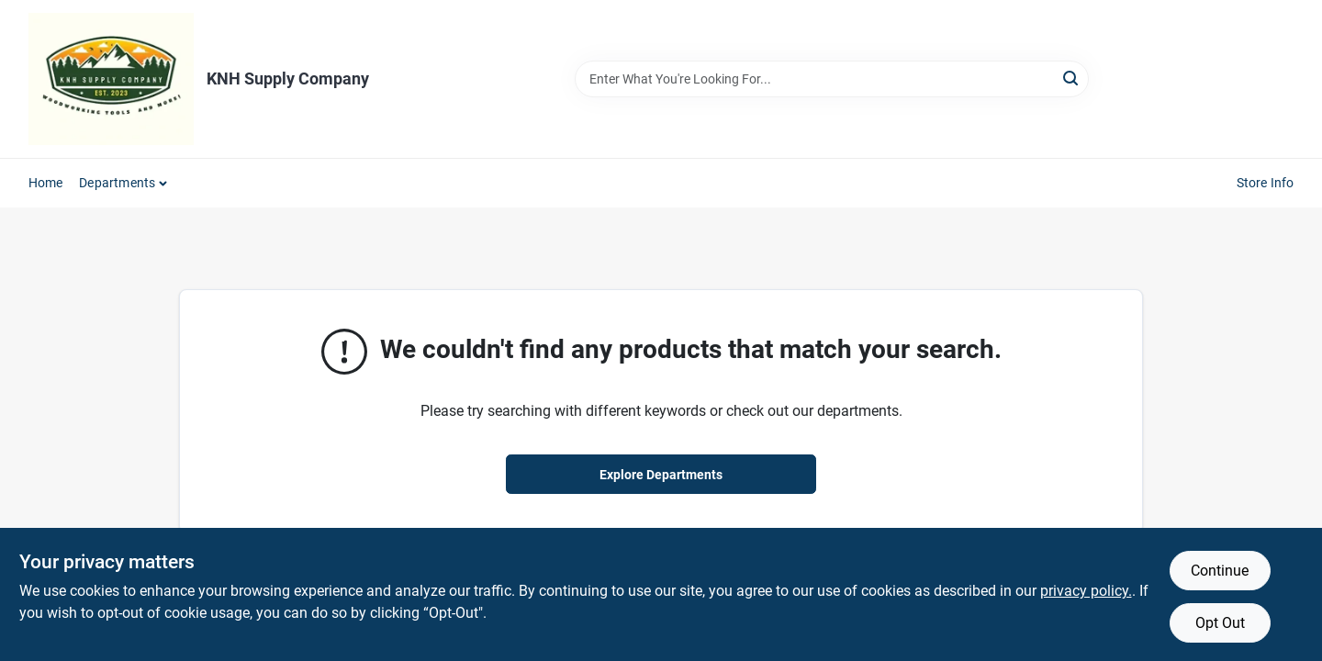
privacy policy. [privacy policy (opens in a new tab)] (1086, 590)
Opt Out (1220, 623)
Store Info (1265, 182)
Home (45, 182)
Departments (117, 182)
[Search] (1072, 77)
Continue (1220, 570)
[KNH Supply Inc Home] (111, 79)
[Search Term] (832, 79)
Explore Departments (661, 474)
